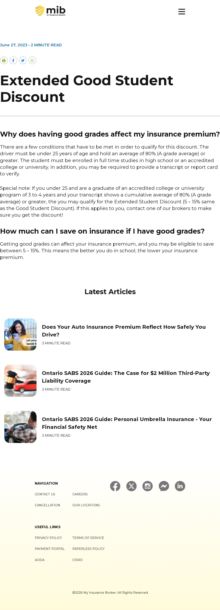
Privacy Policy (48, 538)
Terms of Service (88, 538)
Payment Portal (50, 549)
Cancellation (47, 505)
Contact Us (45, 494)
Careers (80, 494)
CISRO (77, 560)
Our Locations (86, 505)
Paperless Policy (88, 549)
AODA (39, 560)
